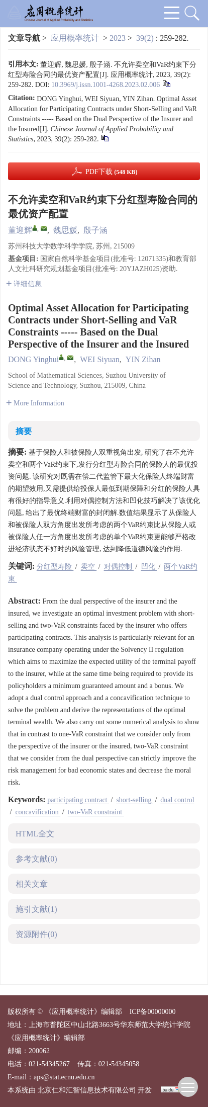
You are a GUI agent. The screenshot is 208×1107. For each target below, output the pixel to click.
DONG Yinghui (33, 359)
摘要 (24, 431)
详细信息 (24, 284)
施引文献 (36, 909)
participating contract (78, 800)
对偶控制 (119, 566)
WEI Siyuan (100, 359)
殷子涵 (95, 230)
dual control (177, 800)
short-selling (134, 800)
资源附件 (36, 934)
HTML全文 (35, 833)
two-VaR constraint (96, 812)
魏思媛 (65, 230)
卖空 (89, 566)
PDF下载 (111, 172)
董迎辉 (20, 230)
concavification (37, 812)
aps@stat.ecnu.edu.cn (64, 1077)
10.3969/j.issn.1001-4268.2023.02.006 (105, 85)
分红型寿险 (55, 566)
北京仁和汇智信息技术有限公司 (87, 1090)
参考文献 (36, 859)
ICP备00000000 (153, 1011)
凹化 (149, 566)
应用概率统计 (75, 38)
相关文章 (32, 884)
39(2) (146, 38)
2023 (118, 38)
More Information (35, 403)
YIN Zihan (143, 359)
